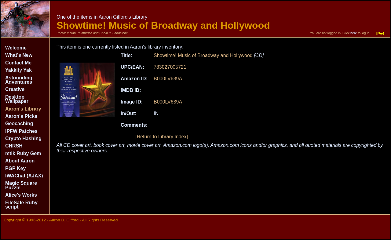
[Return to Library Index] (161, 136)
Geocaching (19, 123)
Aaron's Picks (21, 116)
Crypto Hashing (23, 138)
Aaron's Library (23, 108)
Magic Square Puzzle (21, 185)
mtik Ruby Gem (23, 153)
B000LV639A (168, 78)
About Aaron (20, 160)
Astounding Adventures (18, 80)
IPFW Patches (21, 131)
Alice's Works (21, 195)
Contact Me (18, 62)
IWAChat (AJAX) (24, 175)
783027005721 (170, 67)
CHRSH (14, 145)
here (353, 33)
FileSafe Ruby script (21, 204)
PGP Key (15, 168)
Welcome (16, 47)
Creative (14, 89)
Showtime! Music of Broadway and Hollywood (203, 55)
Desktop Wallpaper (16, 99)
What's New (18, 55)
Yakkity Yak (18, 70)
